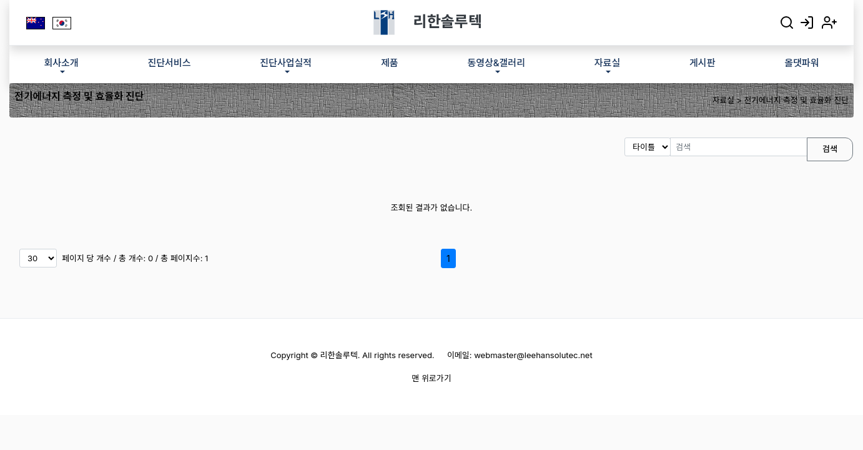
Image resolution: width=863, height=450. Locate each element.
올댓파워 (801, 63)
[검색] (738, 147)
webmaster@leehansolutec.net (533, 355)
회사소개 (61, 63)
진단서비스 (168, 63)
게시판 (702, 63)
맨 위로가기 (431, 378)
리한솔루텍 (447, 21)
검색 (829, 149)
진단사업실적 (286, 63)
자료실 (607, 63)
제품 (389, 63)
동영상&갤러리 (496, 63)
